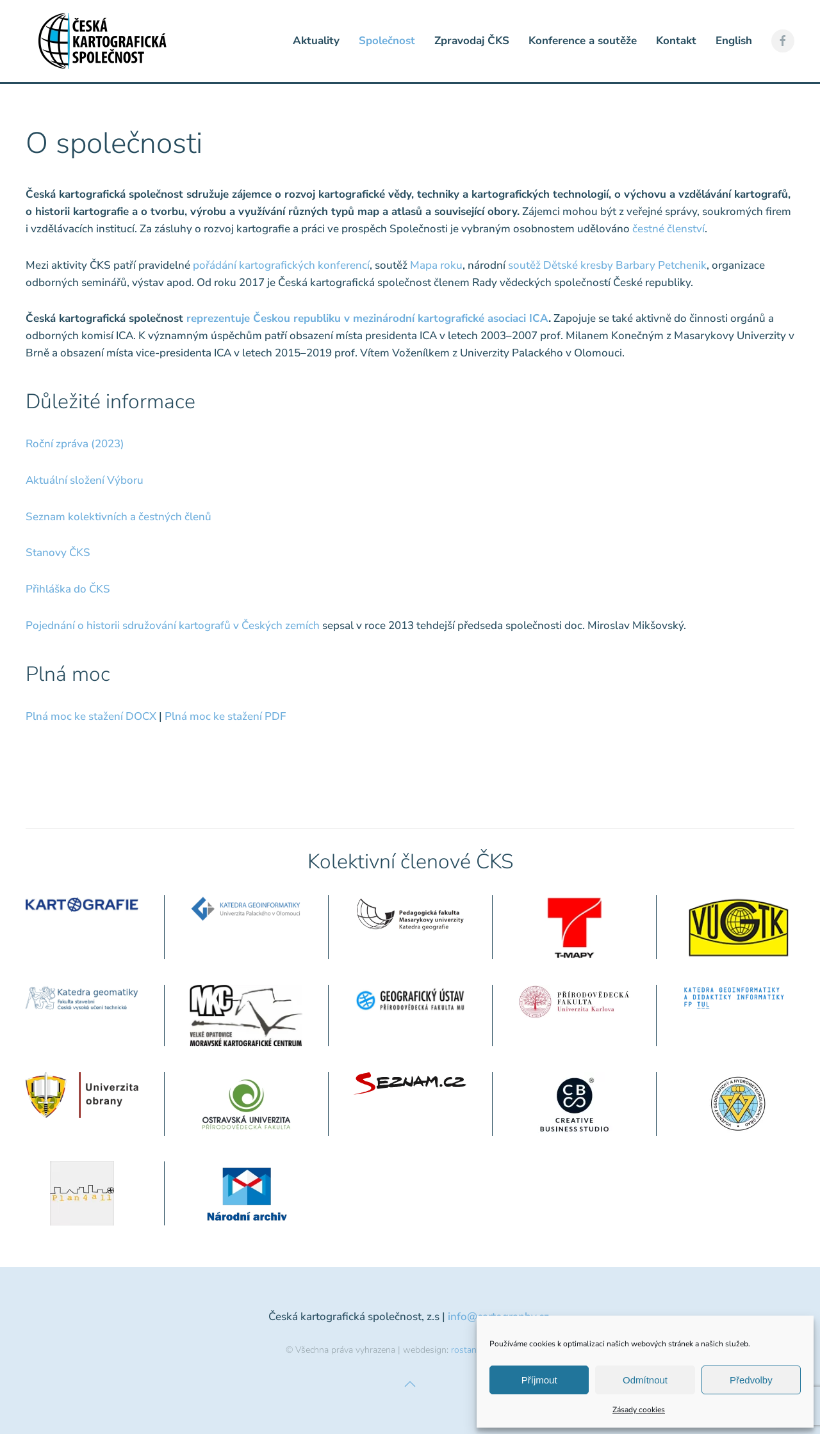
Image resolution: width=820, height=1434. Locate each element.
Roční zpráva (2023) (75, 443)
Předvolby (751, 1379)
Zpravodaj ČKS (471, 40)
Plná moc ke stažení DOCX (91, 716)
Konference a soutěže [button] (583, 40)
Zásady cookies (638, 1410)
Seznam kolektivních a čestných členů (118, 516)
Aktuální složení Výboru (85, 480)
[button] (410, 1384)
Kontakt (676, 40)
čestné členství (668, 228)
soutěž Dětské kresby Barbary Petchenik (607, 265)
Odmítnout (645, 1379)
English (734, 40)
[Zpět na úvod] (102, 41)
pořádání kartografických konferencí (281, 265)
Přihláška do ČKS (68, 589)
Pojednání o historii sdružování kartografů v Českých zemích (173, 625)
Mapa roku (436, 265)
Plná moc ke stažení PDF (225, 716)
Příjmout (539, 1379)
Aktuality (316, 40)
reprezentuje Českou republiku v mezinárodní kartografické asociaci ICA (367, 318)
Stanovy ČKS (58, 552)
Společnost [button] (387, 40)
